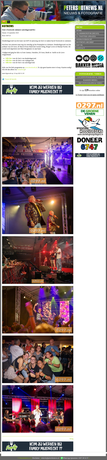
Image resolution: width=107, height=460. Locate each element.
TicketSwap (21, 70)
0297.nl (79, 45)
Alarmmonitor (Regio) (87, 33)
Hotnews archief (85, 42)
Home (79, 30)
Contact (80, 48)
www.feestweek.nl (31, 67)
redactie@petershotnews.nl (50, 458)
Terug (71, 439)
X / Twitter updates (86, 36)
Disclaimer (36, 458)
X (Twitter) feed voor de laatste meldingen (90, 95)
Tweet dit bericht (10, 79)
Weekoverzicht (84, 39)
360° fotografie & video (90, 83)
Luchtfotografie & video (90, 77)
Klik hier (9, 58)
